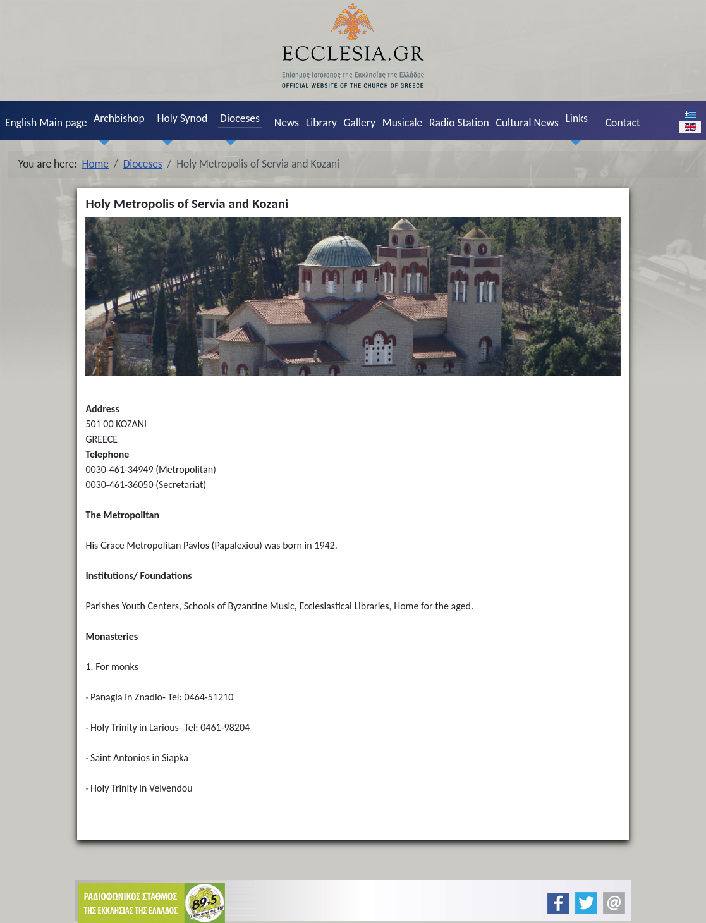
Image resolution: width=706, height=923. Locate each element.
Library (321, 123)
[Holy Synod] (164, 142)
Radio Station (459, 123)
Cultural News (527, 123)
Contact (623, 123)
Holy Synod (182, 118)
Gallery (359, 123)
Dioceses (240, 118)
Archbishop (119, 118)
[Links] (573, 142)
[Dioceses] (227, 142)
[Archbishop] (101, 142)
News (286, 123)
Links (576, 118)
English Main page (46, 123)
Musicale (402, 123)
